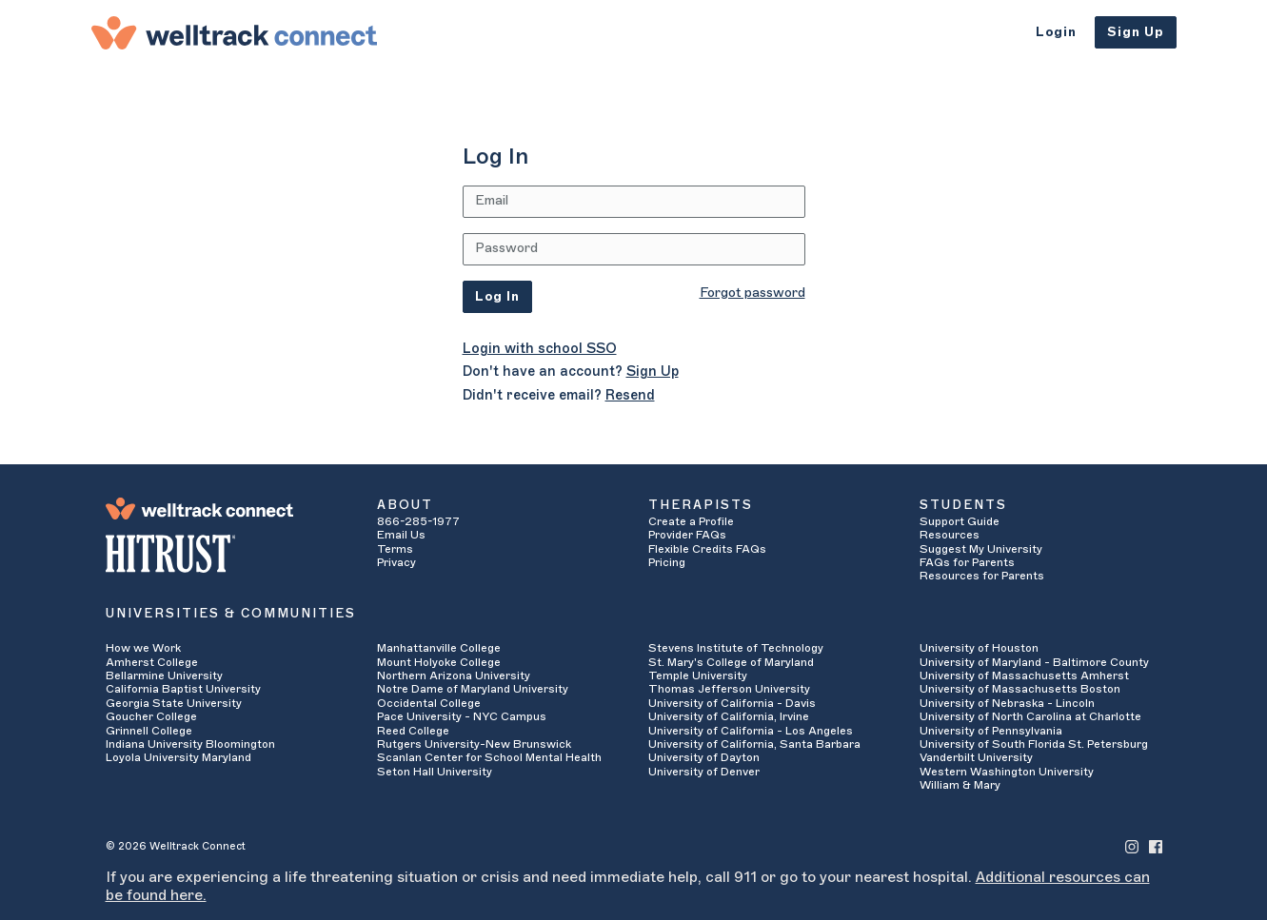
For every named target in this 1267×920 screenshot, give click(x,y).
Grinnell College (149, 730)
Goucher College (151, 716)
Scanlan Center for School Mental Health (489, 757)
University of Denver (704, 771)
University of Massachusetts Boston (1020, 689)
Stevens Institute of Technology (735, 648)
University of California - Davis (732, 703)
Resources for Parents (982, 575)
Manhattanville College (439, 648)
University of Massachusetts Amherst (1024, 675)
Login (1056, 32)
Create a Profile (691, 521)
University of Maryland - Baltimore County (1034, 662)
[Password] (634, 249)
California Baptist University (183, 689)
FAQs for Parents (967, 562)
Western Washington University (1007, 771)
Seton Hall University (434, 771)
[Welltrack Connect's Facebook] (1155, 846)
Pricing (666, 562)
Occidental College (429, 703)
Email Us (401, 534)
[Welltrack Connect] (234, 32)
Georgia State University (174, 703)
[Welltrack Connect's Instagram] (1131, 846)
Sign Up (1135, 32)
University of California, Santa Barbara (754, 744)
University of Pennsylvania (991, 730)
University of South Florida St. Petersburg (1034, 744)
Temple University (697, 675)
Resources (950, 534)
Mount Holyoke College (439, 662)
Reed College (413, 730)
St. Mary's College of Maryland (731, 662)
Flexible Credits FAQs (707, 549)
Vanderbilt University (976, 757)
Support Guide (960, 521)
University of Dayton (704, 757)
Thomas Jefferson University (729, 689)
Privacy (396, 562)
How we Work (143, 648)
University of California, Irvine (728, 716)
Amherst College (152, 662)
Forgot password (752, 293)
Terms (395, 549)
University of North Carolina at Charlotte (1030, 716)
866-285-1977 (418, 521)
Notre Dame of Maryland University (472, 689)
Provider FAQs (687, 534)
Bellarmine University (164, 675)
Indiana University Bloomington (190, 744)
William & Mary (960, 785)
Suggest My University (981, 549)
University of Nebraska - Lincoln (1007, 703)
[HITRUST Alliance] (227, 554)
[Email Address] (634, 202)
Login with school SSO (540, 349)
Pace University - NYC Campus (461, 716)
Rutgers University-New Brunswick (474, 744)
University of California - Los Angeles (750, 730)
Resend (630, 395)
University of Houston (979, 648)
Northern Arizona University (453, 675)
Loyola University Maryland (178, 757)
